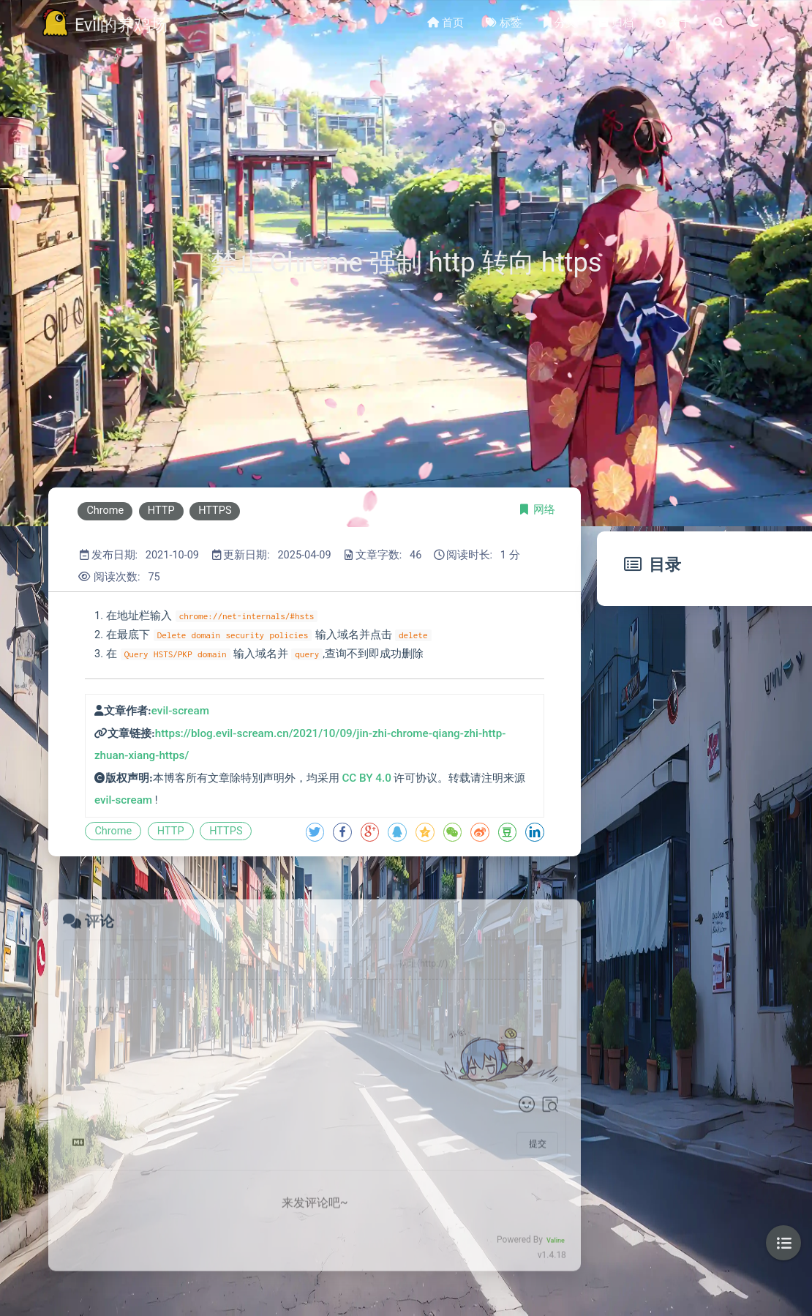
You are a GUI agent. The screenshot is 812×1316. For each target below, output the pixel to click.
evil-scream (180, 710)
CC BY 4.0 (366, 778)
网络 (544, 510)
